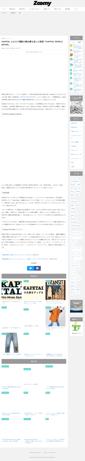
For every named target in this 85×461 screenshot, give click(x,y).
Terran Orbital (74, 222)
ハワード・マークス (75, 262)
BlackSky (73, 184)
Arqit (75, 177)
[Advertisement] (42, 23)
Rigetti (72, 205)
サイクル (73, 244)
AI (71, 177)
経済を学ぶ (22, 9)
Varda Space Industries (76, 225)
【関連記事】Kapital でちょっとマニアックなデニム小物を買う (20, 255)
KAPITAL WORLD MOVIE (27, 97)
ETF (72, 188)
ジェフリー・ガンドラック (76, 249)
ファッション (9, 38)
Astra (79, 177)
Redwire (72, 198)
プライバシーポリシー (49, 452)
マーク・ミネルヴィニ (75, 268)
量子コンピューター (75, 292)
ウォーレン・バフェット (76, 232)
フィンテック (75, 158)
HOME (3, 38)
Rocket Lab (78, 205)
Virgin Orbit (73, 229)
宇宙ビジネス (57, 9)
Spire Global (73, 218)
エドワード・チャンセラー (76, 236)
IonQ (76, 188)
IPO (72, 162)
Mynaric (72, 195)
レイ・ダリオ (74, 272)
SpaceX (72, 215)
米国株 (78, 289)
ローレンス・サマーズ (75, 279)
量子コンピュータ (76, 154)
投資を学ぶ (13, 9)
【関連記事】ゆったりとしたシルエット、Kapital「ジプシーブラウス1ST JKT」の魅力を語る (29, 259)
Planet (77, 195)
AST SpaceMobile (74, 181)
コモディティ (74, 241)
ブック (76, 9)
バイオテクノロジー (34, 9)
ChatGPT (74, 146)
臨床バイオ (47, 9)
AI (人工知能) (75, 142)
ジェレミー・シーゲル (75, 253)
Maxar (72, 191)
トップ (4, 9)
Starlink (79, 218)
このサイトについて (34, 452)
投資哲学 (73, 289)
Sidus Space (73, 212)
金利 (72, 296)
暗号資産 (67, 9)
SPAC (73, 166)
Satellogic (73, 208)
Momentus (78, 191)
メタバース (74, 150)
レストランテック (74, 275)
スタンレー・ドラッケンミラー (76, 257)
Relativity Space (74, 201)
